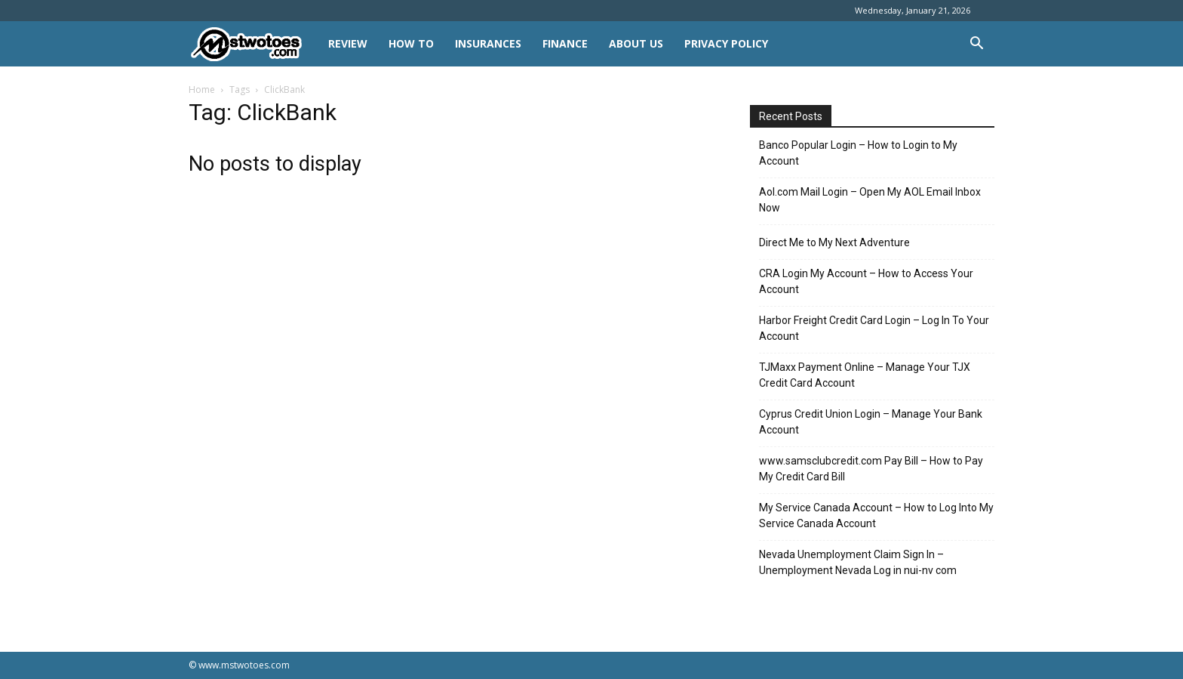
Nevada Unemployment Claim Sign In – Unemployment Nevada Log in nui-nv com (858, 562)
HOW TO (411, 43)
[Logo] (253, 44)
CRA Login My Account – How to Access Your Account (866, 281)
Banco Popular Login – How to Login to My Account (858, 153)
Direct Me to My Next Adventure (834, 242)
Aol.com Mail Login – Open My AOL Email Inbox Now (870, 200)
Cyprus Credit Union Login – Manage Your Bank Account (870, 422)
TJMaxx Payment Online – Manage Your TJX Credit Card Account (864, 375)
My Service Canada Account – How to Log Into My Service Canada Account (876, 515)
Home (202, 89)
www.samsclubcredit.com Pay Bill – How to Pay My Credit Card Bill (871, 469)
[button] (976, 45)
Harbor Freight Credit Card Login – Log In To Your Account (874, 328)
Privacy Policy (726, 43)
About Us (636, 43)
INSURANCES (488, 43)
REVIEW (347, 43)
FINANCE (565, 43)
